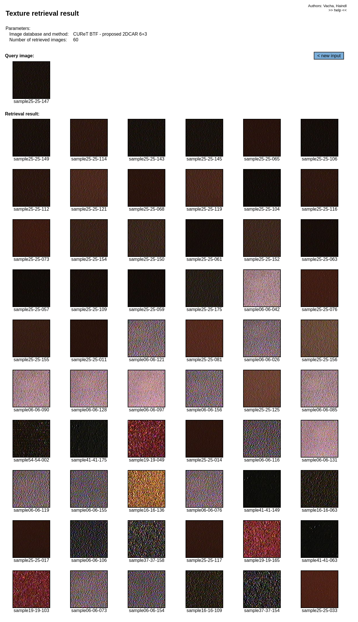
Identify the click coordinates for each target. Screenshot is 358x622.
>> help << (337, 10)
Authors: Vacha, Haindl (327, 6)
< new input (329, 55)
